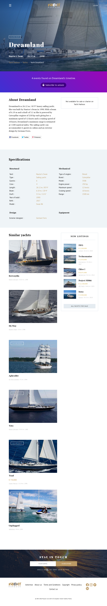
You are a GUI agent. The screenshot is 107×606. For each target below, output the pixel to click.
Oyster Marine (13, 483)
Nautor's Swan (16, 56)
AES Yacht (81, 286)
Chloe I (82, 269)
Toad (11, 475)
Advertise (29, 585)
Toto (11, 425)
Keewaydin (14, 275)
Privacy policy (76, 585)
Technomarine (85, 256)
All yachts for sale (79, 306)
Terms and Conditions (52, 585)
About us (38, 585)
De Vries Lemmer (14, 379)
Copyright (66, 585)
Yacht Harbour (54, 5)
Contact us (53, 589)
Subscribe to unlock (54, 85)
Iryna (81, 291)
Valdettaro (12, 529)
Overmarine (82, 262)
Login (95, 5)
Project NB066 (85, 280)
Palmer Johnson (13, 280)
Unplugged (14, 525)
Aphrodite (14, 375)
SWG (81, 245)
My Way (12, 325)
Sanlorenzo (82, 275)
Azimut (81, 251)
